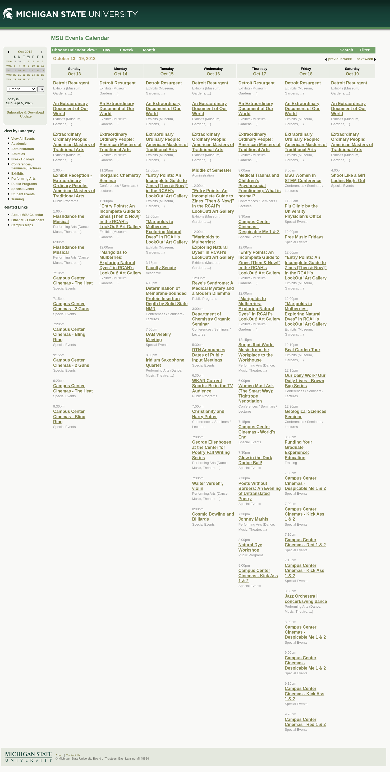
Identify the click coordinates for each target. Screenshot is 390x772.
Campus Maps (22, 225)
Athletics (18, 154)
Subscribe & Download (25, 112)
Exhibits (17, 173)
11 (37, 65)
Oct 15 (166, 73)
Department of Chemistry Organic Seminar (211, 319)
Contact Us (73, 755)
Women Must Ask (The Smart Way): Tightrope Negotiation (256, 393)
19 (42, 70)
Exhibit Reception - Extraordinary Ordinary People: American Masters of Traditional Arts (74, 185)
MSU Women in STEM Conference (303, 178)
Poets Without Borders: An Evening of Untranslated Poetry (259, 491)
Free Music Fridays (304, 236)
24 (33, 74)
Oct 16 (213, 73)
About (59, 755)
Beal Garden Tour (302, 349)
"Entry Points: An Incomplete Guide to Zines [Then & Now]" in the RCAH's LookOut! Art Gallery (120, 216)
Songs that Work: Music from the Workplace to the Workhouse (256, 352)
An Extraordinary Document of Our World (70, 108)
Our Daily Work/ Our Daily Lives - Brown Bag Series (305, 380)
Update (26, 116)
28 (19, 79)
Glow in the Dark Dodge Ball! (255, 460)
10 (33, 65)
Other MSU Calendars (27, 220)
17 (33, 70)
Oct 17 (259, 73)
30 (19, 61)
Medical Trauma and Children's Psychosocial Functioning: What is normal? (259, 185)
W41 (9, 65)
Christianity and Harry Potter (208, 414)
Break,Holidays (23, 159)
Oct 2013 (25, 52)
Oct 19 (352, 73)
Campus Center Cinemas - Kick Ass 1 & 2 (258, 575)
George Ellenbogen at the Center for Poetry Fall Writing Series (211, 450)
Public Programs (24, 184)
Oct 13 (74, 73)
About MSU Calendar (27, 215)
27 (14, 79)
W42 (9, 70)
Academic (18, 144)
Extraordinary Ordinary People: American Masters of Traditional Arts (74, 142)
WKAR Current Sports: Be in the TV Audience (212, 385)
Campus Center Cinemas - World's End (257, 431)
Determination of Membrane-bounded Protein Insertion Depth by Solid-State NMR (166, 298)
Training (17, 199)
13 (14, 70)
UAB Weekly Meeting (158, 337)
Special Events (22, 189)
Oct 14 (120, 73)
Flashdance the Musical (68, 219)
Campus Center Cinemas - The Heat (73, 280)
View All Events (23, 139)
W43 (9, 74)
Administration (22, 149)
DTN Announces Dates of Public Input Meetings (208, 354)
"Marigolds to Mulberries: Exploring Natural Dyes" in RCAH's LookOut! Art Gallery (120, 262)
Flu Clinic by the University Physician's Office (303, 211)
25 (37, 74)
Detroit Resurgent (71, 82)
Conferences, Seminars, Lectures (26, 166)
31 (33, 79)
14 (19, 70)
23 (28, 74)
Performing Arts (23, 178)
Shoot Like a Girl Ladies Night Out (348, 178)
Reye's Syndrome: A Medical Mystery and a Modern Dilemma (213, 288)
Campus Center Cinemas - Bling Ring (69, 334)
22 (23, 74)
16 (28, 70)
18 (37, 70)
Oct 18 (305, 73)
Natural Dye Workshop (250, 547)
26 (42, 74)
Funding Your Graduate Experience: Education (298, 450)
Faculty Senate (161, 267)
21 (19, 74)
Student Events (23, 194)
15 (23, 70)
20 (14, 74)
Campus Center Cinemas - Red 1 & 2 (305, 542)
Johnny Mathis (253, 519)
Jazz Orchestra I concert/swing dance (306, 598)
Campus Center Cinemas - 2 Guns (71, 306)
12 (42, 65)
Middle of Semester (211, 170)
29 (14, 61)
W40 (9, 61)
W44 (9, 79)
